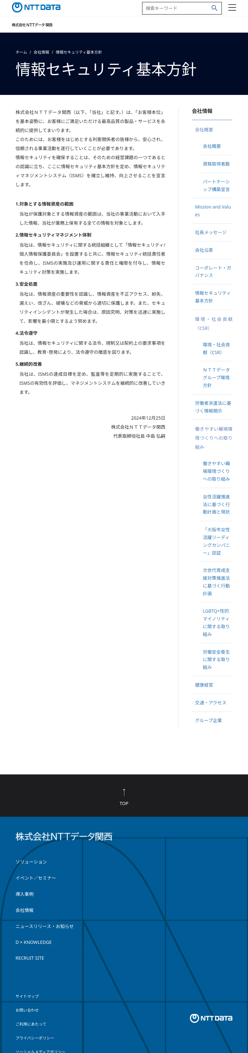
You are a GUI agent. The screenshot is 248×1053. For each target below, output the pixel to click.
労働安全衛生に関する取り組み (216, 659)
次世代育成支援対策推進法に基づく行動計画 (216, 581)
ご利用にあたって (31, 1024)
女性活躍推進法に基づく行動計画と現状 (216, 504)
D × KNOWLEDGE (34, 942)
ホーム (21, 52)
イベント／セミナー (36, 878)
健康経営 (204, 685)
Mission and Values (213, 211)
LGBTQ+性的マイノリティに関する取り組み (216, 622)
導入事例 (25, 894)
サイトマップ (27, 996)
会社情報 (41, 52)
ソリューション (31, 862)
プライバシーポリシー (35, 1038)
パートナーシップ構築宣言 (216, 185)
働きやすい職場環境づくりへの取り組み (216, 471)
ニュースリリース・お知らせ (45, 926)
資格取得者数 (216, 164)
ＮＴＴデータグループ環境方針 (216, 377)
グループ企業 (208, 720)
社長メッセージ (211, 232)
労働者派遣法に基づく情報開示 (213, 407)
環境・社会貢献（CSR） (216, 348)
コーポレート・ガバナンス (213, 272)
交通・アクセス (210, 703)
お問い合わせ (27, 1010)
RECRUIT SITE (30, 958)
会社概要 (212, 146)
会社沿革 (204, 250)
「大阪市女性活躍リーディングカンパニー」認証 (216, 541)
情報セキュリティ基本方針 (213, 297)
